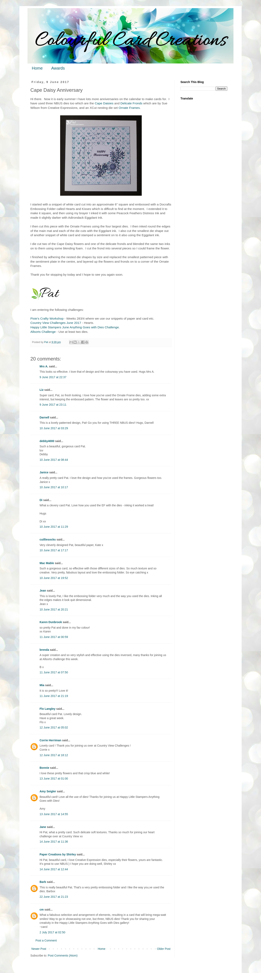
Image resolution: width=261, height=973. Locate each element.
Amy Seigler (48, 791)
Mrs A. (44, 366)
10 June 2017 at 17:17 (54, 550)
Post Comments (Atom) (62, 955)
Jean (43, 590)
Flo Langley (47, 708)
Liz (41, 389)
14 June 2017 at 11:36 (54, 841)
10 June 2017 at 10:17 (54, 487)
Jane (43, 827)
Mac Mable (47, 563)
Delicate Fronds (131, 103)
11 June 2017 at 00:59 (54, 637)
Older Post (163, 948)
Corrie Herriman (50, 740)
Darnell (44, 417)
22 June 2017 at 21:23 (54, 896)
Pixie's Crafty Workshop (47, 318)
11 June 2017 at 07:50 (54, 672)
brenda (44, 649)
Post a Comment (46, 940)
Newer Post (38, 948)
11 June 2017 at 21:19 (54, 696)
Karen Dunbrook (51, 622)
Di (41, 500)
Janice (44, 472)
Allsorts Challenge (43, 331)
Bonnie (44, 767)
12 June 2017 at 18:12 (54, 755)
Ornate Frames (129, 107)
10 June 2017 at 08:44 (54, 459)
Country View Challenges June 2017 (55, 322)
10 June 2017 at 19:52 (54, 578)
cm (42, 909)
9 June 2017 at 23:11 (53, 404)
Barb (43, 881)
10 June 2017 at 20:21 (54, 609)
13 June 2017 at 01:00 (54, 778)
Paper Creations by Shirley (58, 854)
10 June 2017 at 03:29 (54, 428)
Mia (42, 685)
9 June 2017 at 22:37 (53, 377)
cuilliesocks (48, 539)
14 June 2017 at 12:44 (54, 869)
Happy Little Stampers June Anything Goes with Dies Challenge (74, 327)
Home (37, 68)
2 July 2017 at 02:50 (52, 932)
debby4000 (47, 441)
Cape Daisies (104, 103)
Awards (58, 68)
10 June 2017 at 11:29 (54, 526)
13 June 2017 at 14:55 (54, 814)
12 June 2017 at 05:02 (54, 727)
